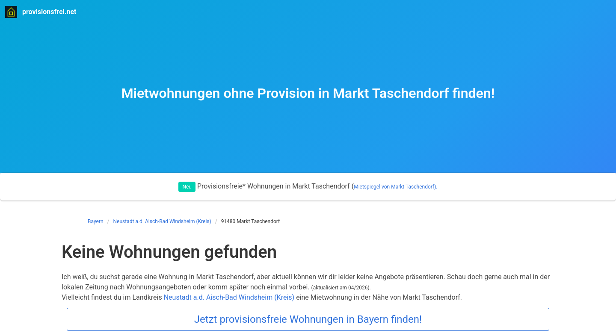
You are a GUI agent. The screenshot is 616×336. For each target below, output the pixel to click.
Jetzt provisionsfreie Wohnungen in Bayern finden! (308, 319)
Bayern (96, 221)
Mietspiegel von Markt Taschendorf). (395, 187)
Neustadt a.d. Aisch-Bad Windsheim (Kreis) (162, 221)
